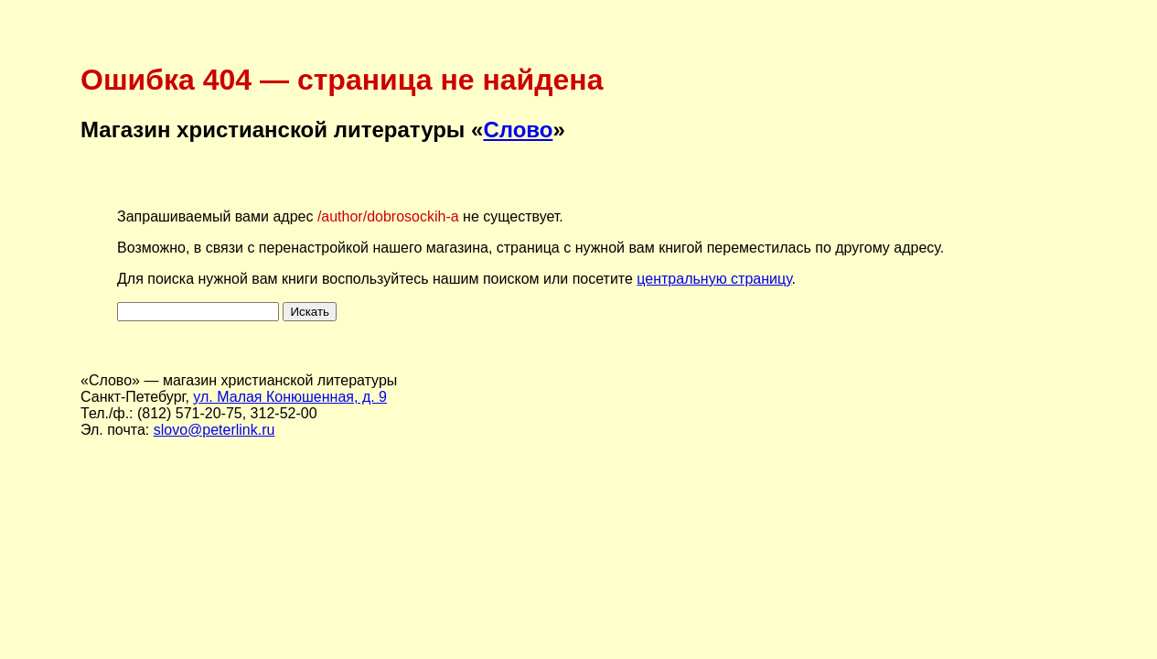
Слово (517, 129)
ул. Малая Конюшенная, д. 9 (290, 397)
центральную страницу (714, 278)
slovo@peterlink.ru (214, 430)
